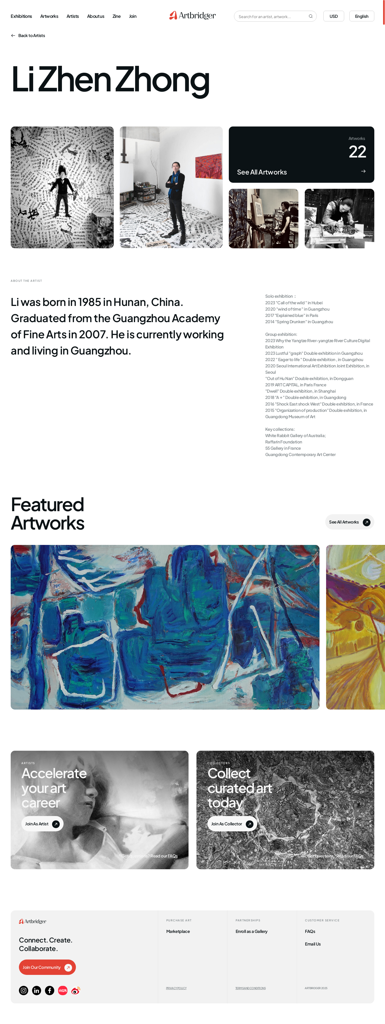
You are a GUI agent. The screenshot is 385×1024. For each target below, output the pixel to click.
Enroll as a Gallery (252, 931)
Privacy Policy (176, 988)
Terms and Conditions (250, 988)
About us (95, 15)
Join (132, 15)
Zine (117, 15)
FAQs (173, 855)
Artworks (49, 15)
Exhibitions (21, 15)
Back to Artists (28, 35)
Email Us (313, 943)
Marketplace (178, 931)
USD (334, 16)
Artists (73, 15)
